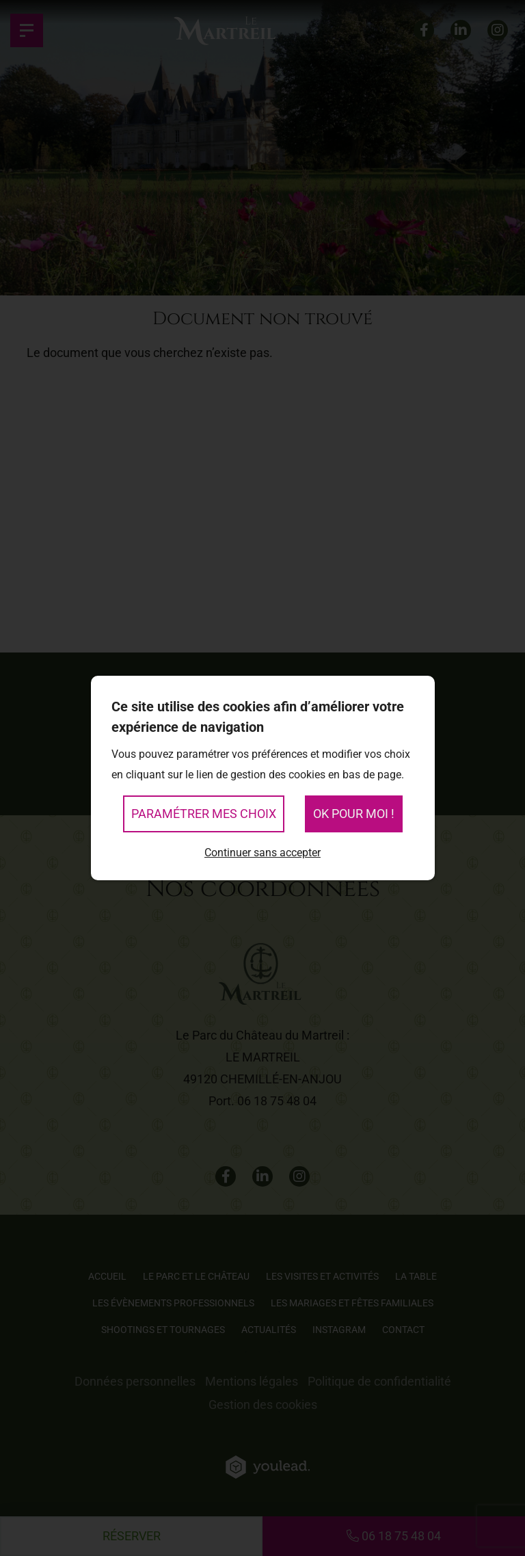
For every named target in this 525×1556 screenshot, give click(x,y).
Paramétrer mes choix (203, 813)
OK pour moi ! (353, 813)
